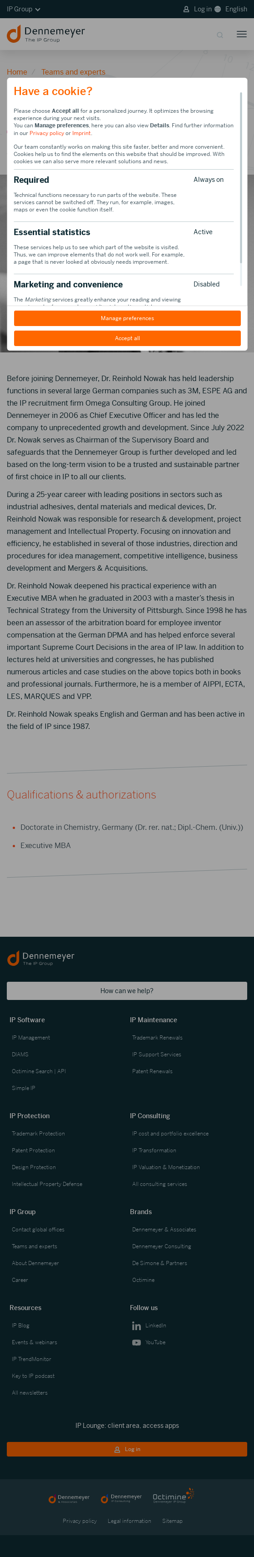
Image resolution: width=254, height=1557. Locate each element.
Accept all (127, 338)
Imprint (81, 133)
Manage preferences (127, 318)
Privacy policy (47, 133)
